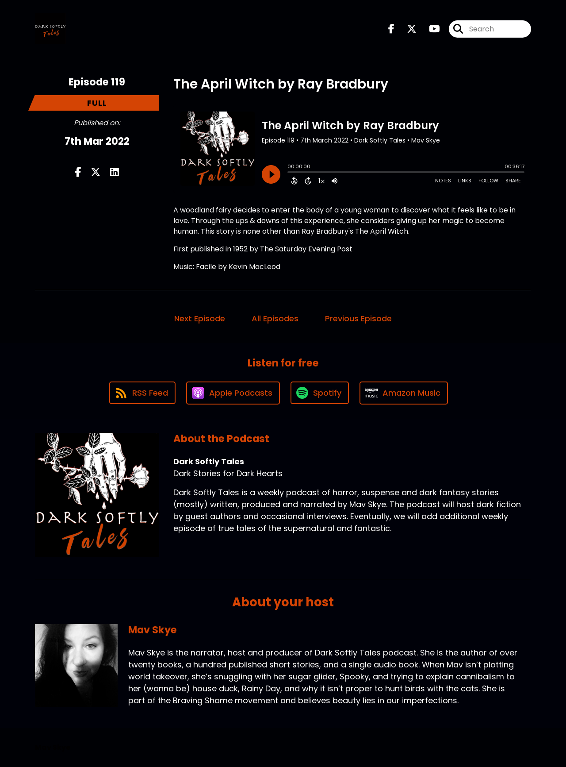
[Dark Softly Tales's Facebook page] (391, 29)
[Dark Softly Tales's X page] (406, 29)
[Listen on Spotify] (320, 393)
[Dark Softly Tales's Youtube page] (429, 29)
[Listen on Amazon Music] (403, 393)
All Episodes (275, 318)
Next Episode (199, 318)
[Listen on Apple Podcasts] (233, 393)
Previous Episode (358, 318)
